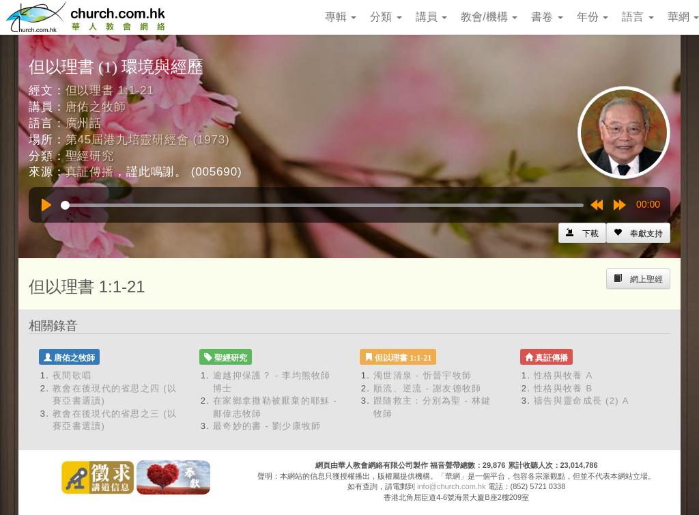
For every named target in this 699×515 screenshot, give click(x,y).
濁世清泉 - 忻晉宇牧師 (422, 375)
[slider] (322, 205)
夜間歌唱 (72, 375)
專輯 (340, 17)
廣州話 (84, 123)
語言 (637, 17)
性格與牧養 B (563, 388)
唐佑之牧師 (96, 106)
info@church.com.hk (451, 486)
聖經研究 (90, 156)
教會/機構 (489, 17)
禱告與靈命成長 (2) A (581, 400)
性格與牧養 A (563, 375)
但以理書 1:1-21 (110, 90)
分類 (385, 17)
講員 (431, 17)
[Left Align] (638, 233)
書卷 (546, 17)
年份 (592, 17)
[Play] (46, 205)
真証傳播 (90, 171)
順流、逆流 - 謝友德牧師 (427, 388)
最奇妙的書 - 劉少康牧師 (267, 426)
